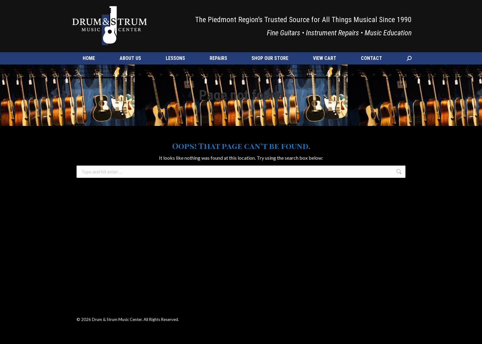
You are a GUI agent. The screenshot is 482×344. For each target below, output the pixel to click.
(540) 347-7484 (90, 8)
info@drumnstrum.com (130, 8)
